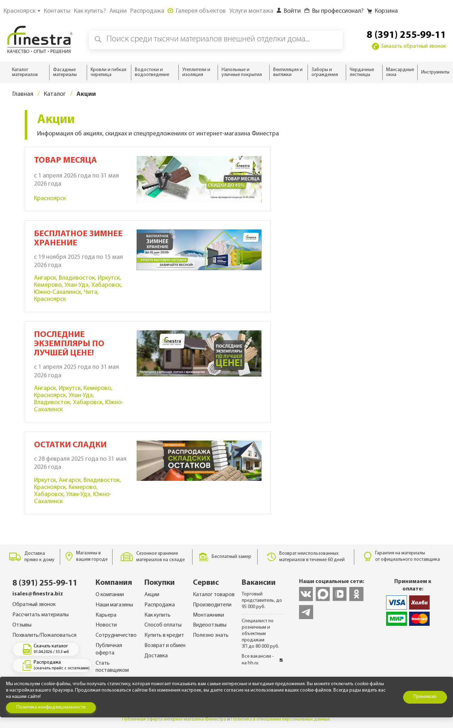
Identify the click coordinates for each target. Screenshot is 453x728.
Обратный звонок (34, 604)
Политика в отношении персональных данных (280, 719)
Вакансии (259, 583)
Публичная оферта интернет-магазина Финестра (174, 719)
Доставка (156, 656)
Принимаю (425, 696)
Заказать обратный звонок (409, 46)
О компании (110, 595)
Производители (212, 605)
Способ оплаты (163, 625)
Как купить (157, 615)
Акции (151, 595)
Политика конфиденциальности (51, 707)
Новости (106, 625)
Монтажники (208, 615)
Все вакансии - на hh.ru (262, 659)
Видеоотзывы (209, 625)
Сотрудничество (116, 635)
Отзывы (21, 625)
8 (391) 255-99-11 (406, 35)
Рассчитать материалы (40, 615)
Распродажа (159, 605)
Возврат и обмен (164, 645)
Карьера (106, 615)
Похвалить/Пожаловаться (44, 635)
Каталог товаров (214, 595)
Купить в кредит (164, 635)
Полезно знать (211, 635)
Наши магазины (114, 605)
